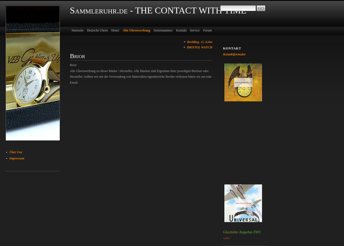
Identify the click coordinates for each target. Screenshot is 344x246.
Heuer (115, 30)
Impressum (16, 158)
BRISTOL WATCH (199, 47)
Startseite (77, 30)
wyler (226, 238)
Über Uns (15, 152)
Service (195, 30)
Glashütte (230, 232)
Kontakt (181, 30)
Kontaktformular (234, 54)
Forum (207, 30)
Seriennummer (163, 30)
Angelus (246, 232)
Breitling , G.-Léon (199, 42)
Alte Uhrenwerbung (136, 30)
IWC (257, 232)
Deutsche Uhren (97, 30)
